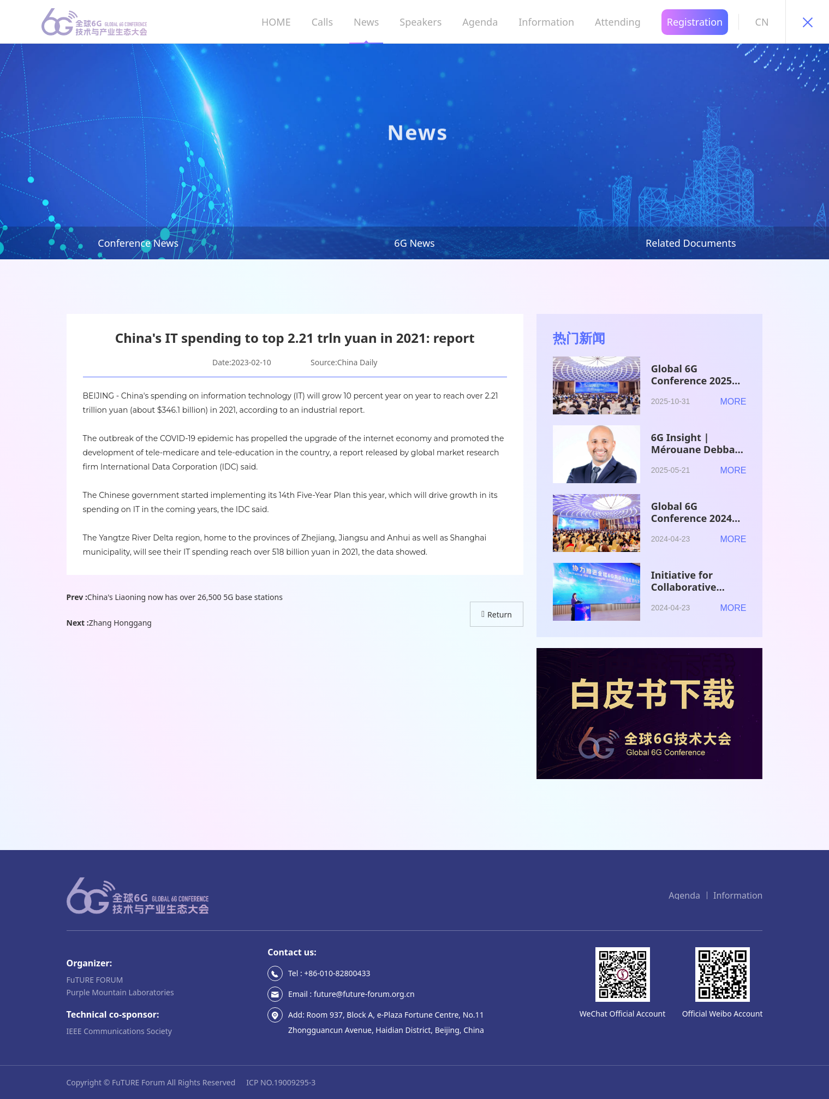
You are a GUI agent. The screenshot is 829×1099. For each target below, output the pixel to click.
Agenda (684, 895)
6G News (414, 242)
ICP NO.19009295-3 (280, 1082)
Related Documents (691, 242)
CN (762, 21)
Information (738, 895)
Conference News (138, 242)
